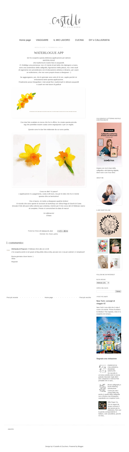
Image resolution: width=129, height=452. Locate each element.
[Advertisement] (109, 80)
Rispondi (14, 262)
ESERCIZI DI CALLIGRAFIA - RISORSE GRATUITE (113, 368)
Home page (25, 40)
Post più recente (12, 297)
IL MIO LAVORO (62, 40)
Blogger (80, 446)
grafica (56, 234)
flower (51, 234)
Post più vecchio (85, 297)
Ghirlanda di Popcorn (19, 249)
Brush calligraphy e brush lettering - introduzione (114, 386)
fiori (47, 234)
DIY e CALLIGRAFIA (99, 40)
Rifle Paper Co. (113, 402)
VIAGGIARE (42, 40)
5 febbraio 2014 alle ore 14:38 (38, 249)
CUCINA (79, 40)
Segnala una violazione (106, 359)
